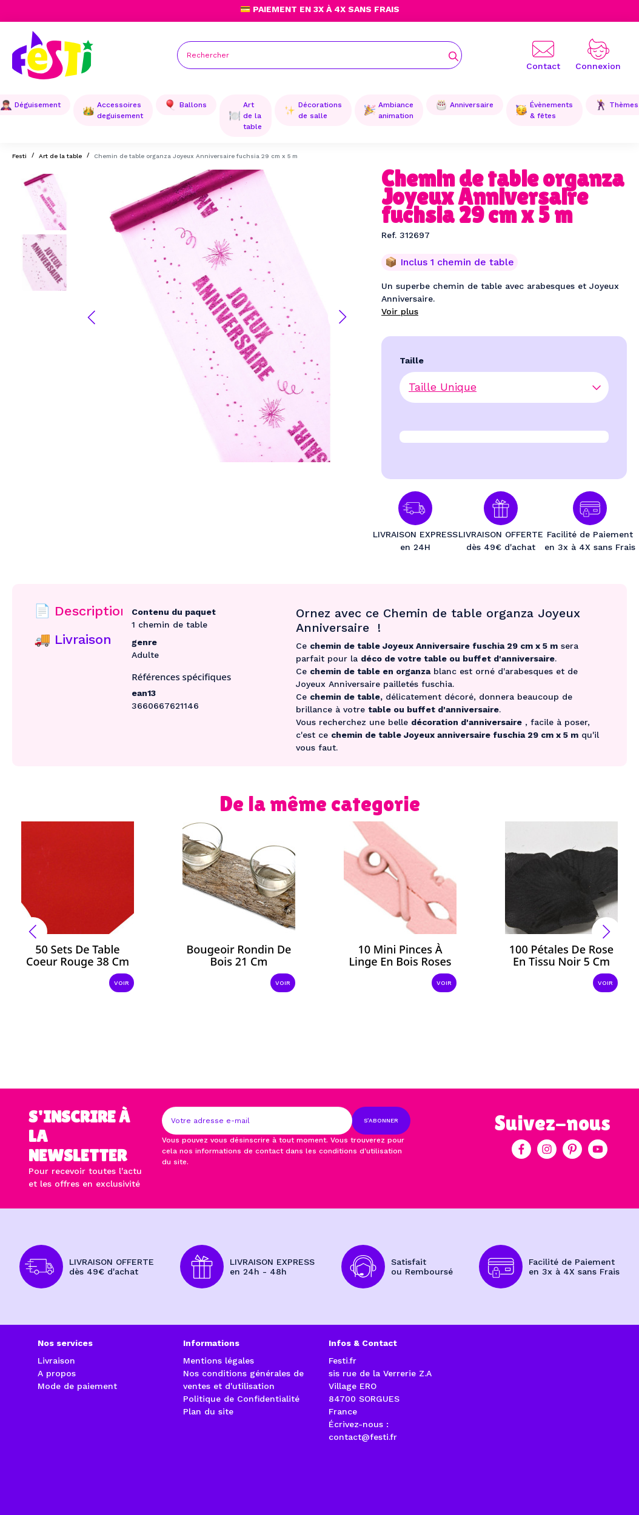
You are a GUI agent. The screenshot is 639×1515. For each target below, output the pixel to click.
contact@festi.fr (363, 1437)
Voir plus (399, 311)
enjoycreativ (199, 1478)
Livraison (56, 1360)
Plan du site (208, 1411)
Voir (121, 983)
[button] (91, 317)
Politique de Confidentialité (241, 1399)
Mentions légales (218, 1360)
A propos (57, 1373)
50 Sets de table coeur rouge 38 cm (77, 955)
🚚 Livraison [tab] (73, 639)
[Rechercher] (319, 55)
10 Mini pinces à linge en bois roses (400, 955)
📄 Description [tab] (81, 610)
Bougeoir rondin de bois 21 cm (239, 955)
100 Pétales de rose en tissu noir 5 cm (561, 955)
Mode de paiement (77, 1386)
